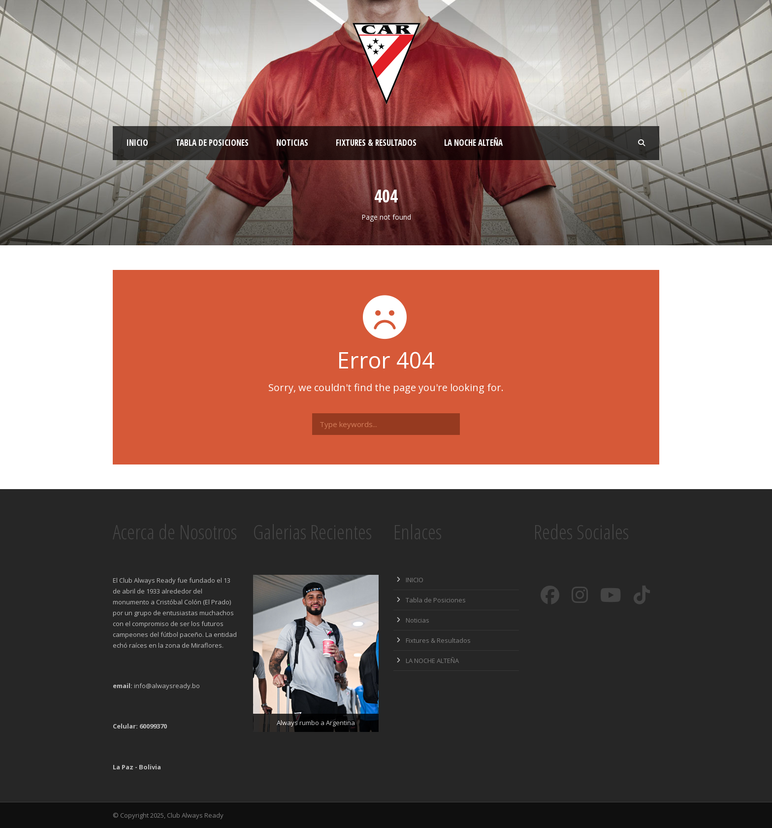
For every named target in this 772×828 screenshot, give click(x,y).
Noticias (292, 142)
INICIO (137, 142)
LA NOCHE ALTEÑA (473, 142)
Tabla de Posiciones (212, 142)
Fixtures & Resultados (376, 142)
